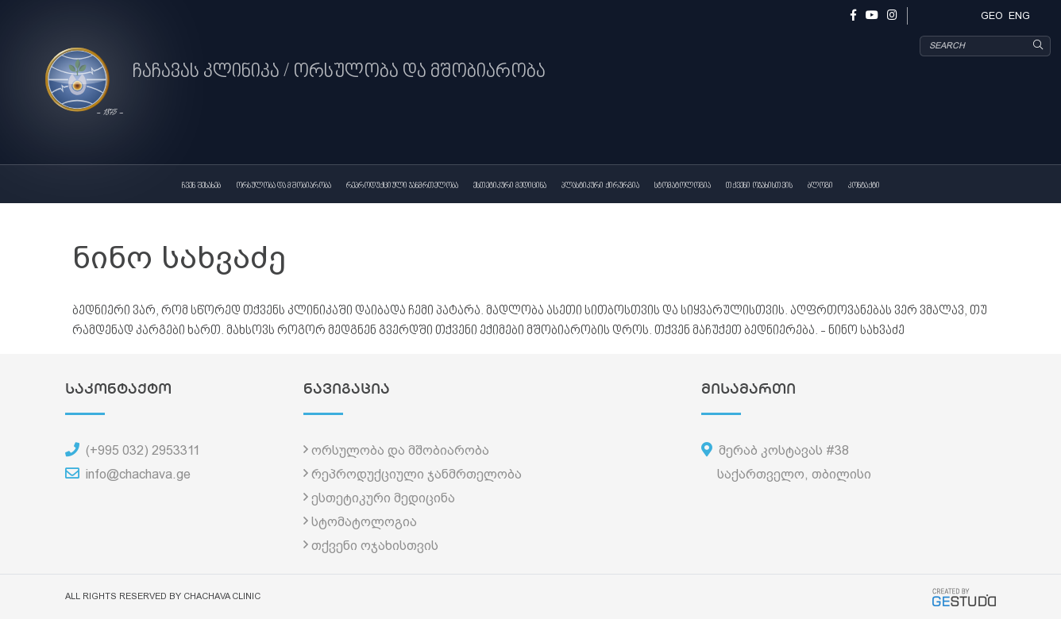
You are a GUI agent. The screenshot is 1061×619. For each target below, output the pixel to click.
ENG (1019, 15)
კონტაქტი (864, 185)
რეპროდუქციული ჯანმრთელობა (402, 185)
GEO (992, 15)
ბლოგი (820, 185)
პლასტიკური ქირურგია (600, 185)
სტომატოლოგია (682, 185)
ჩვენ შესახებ (201, 185)
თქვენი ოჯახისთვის (759, 185)
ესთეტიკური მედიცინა (509, 185)
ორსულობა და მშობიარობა (283, 185)
